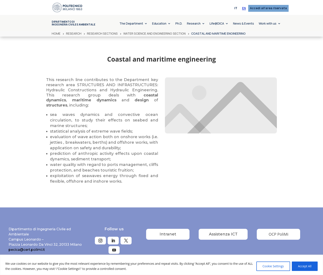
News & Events (243, 23)
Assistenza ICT (223, 234)
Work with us (267, 23)
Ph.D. (178, 23)
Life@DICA (217, 23)
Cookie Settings (273, 266)
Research (194, 23)
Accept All (304, 266)
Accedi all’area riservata (268, 8)
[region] (161, 265)
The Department (131, 23)
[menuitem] (235, 8)
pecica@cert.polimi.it (27, 250)
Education (159, 23)
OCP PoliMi (278, 234)
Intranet (168, 234)
